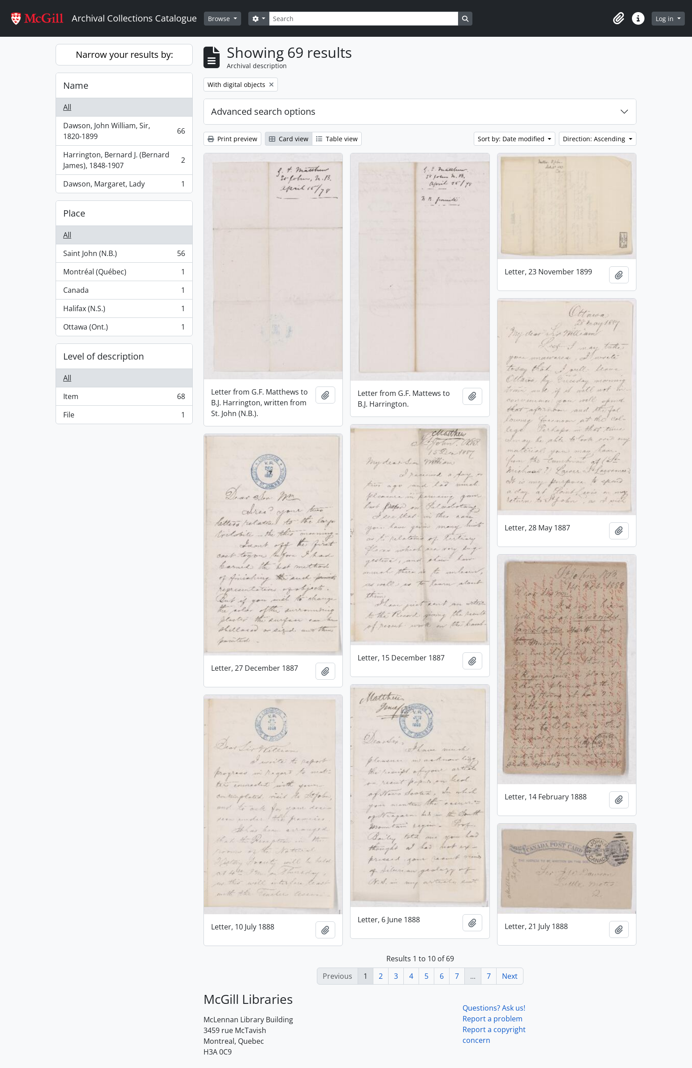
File (124, 416)
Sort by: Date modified (512, 139)
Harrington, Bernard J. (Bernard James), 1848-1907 (124, 160)
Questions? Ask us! (494, 1008)
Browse (220, 18)
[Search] (363, 19)
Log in (665, 18)
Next (510, 976)
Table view (337, 139)
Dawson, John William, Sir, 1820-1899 (124, 131)
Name (75, 85)
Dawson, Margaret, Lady (124, 185)
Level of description (103, 356)
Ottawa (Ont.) (124, 328)
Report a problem (493, 1019)
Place (74, 213)
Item (124, 398)
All (67, 107)
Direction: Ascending (595, 139)
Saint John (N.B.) (124, 255)
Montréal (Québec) (124, 273)
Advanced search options (263, 111)
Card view (288, 139)
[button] (618, 18)
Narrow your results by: (124, 54)
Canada (124, 292)
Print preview (232, 139)
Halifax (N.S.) (124, 310)
